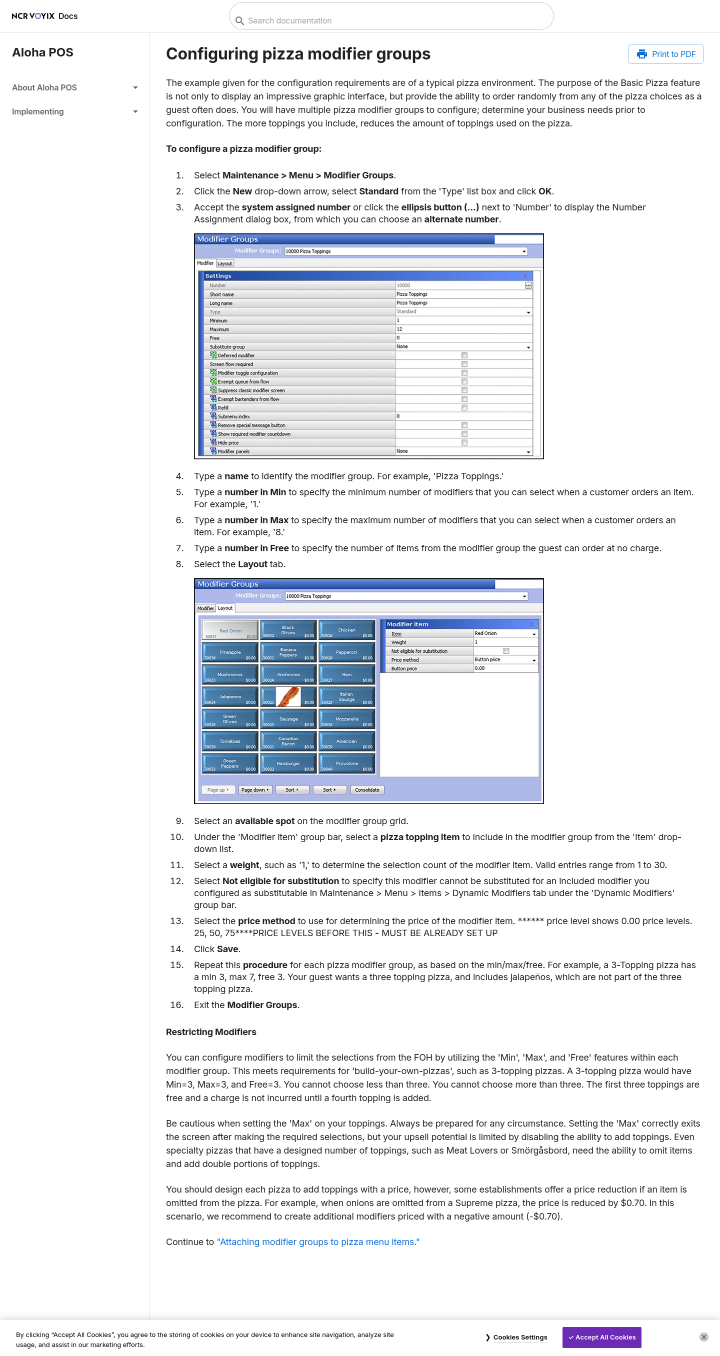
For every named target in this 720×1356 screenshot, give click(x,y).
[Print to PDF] (666, 54)
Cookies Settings (521, 1337)
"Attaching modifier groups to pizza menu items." (318, 1242)
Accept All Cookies (606, 1337)
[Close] (704, 1337)
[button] (75, 87)
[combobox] (390, 20)
